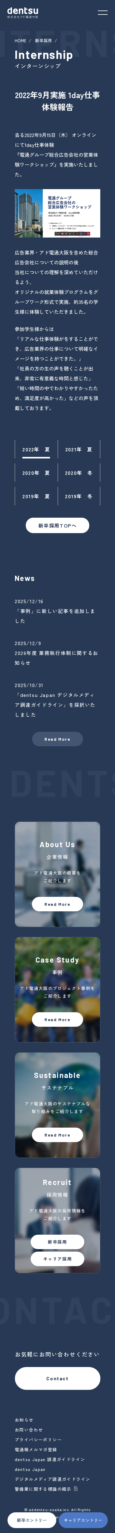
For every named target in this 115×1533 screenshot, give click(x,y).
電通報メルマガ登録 (36, 1449)
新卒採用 (43, 40)
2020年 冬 (79, 472)
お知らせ (24, 1420)
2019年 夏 (36, 496)
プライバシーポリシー (38, 1439)
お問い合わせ (29, 1430)
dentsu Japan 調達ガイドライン (50, 1459)
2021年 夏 (79, 449)
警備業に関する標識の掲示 (43, 1489)
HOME (20, 40)
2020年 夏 (36, 472)
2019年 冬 (79, 496)
